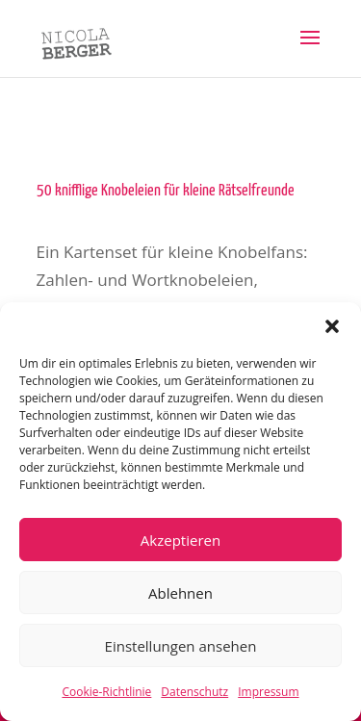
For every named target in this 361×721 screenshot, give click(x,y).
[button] (332, 326)
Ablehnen (180, 593)
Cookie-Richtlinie (106, 691)
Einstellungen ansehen (181, 646)
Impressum (268, 691)
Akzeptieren (180, 540)
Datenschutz (194, 691)
